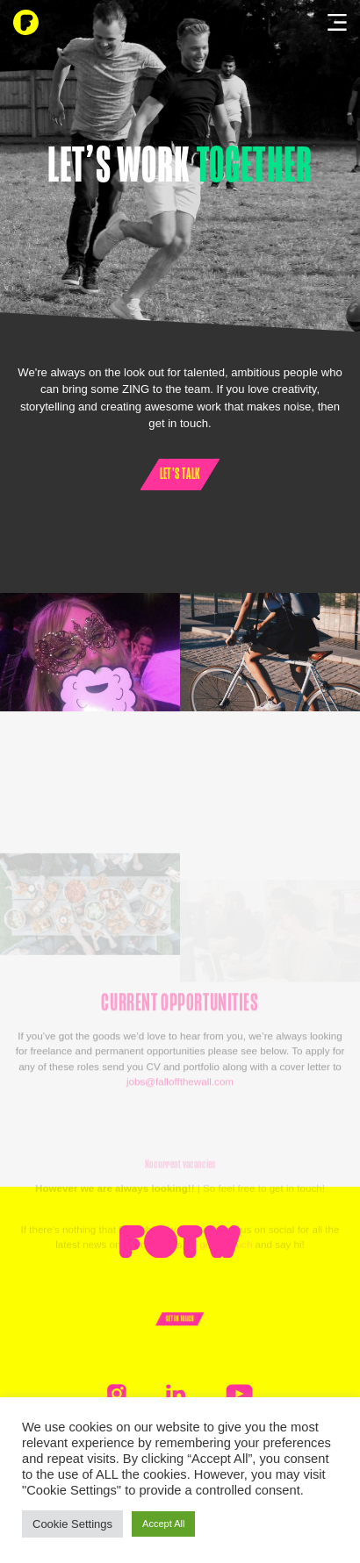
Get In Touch (180, 1318)
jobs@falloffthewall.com (180, 1114)
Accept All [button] (163, 1523)
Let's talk (180, 474)
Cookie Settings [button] (72, 1524)
